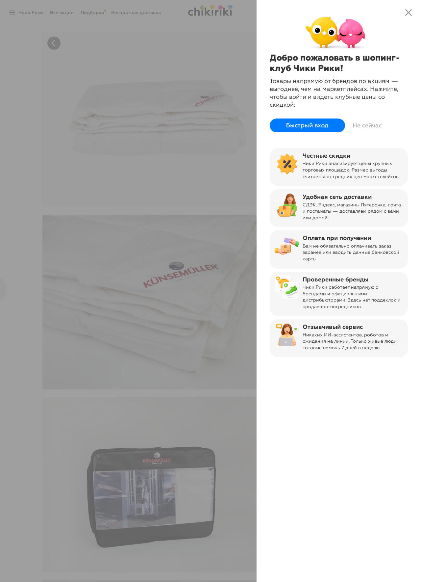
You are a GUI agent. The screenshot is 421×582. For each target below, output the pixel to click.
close (408, 12)
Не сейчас (367, 125)
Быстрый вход (307, 125)
